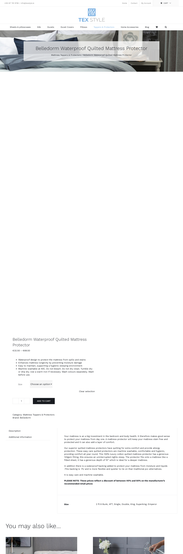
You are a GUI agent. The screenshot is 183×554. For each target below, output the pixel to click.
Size (20, 384)
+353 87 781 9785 (11, 3)
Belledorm (25, 417)
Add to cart (44, 401)
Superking (141, 504)
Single (117, 504)
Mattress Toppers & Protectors (38, 414)
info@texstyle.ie (27, 3)
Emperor (152, 504)
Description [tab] (15, 431)
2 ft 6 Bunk (102, 504)
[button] (166, 27)
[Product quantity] (21, 401)
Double (125, 504)
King (132, 504)
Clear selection (87, 391)
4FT (111, 504)
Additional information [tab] (20, 437)
